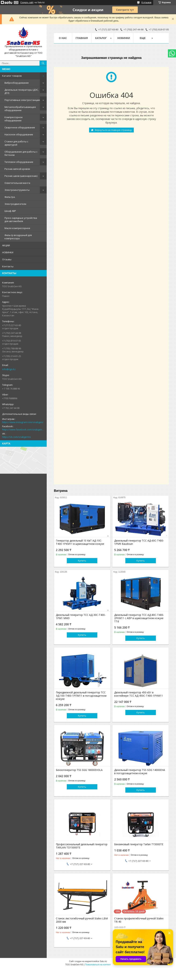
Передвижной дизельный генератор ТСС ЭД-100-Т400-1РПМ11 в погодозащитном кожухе (81, 696)
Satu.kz (103, 961)
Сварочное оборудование (19, 127)
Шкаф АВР (10, 211)
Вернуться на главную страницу (113, 130)
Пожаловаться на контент (98, 964)
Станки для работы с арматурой (16, 143)
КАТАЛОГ (101, 38)
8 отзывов (146, 2)
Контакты (7, 266)
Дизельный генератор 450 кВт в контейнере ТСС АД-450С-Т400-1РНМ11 (138, 694)
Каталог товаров (12, 75)
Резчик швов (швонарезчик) (20, 176)
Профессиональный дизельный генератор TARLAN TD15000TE (81, 846)
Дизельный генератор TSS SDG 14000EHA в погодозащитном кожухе (139, 771)
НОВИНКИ (7, 252)
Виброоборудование (16, 82)
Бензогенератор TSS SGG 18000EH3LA (79, 770)
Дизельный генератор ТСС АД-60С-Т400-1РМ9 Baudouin (139, 542)
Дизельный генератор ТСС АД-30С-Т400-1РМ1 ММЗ (81, 616)
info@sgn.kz (9, 369)
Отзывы (6, 259)
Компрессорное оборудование (13, 119)
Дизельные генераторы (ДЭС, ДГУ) (21, 91)
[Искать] (43, 63)
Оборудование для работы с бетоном (20, 153)
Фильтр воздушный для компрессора (18, 237)
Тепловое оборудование (18, 162)
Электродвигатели (15, 204)
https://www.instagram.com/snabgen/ (22, 422)
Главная (82, 38)
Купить (82, 560)
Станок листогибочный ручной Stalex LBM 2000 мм (82, 920)
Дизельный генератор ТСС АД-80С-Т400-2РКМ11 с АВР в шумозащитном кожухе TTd (139, 618)
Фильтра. (9, 197)
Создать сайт (27, 2)
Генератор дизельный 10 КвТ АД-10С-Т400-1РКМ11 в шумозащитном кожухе (80, 542)
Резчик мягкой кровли (17, 169)
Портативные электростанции (22, 100)
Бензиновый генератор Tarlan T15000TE (138, 844)
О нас (63, 38)
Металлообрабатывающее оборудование (20, 108)
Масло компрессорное (17, 228)
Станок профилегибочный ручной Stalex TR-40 (138, 920)
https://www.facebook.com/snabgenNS (23, 429)
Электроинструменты (17, 190)
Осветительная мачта (17, 183)
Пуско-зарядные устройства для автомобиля (20, 219)
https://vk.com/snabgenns (16, 436)
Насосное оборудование (18, 134)
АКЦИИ (6, 245)
